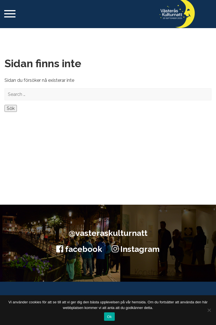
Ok (109, 317)
